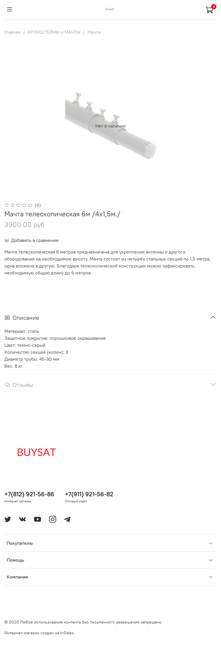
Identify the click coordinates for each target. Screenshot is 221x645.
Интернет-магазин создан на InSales (39, 632)
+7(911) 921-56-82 (89, 494)
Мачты (94, 32)
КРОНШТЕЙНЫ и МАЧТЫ (54, 32)
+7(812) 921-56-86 (29, 494)
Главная (12, 32)
